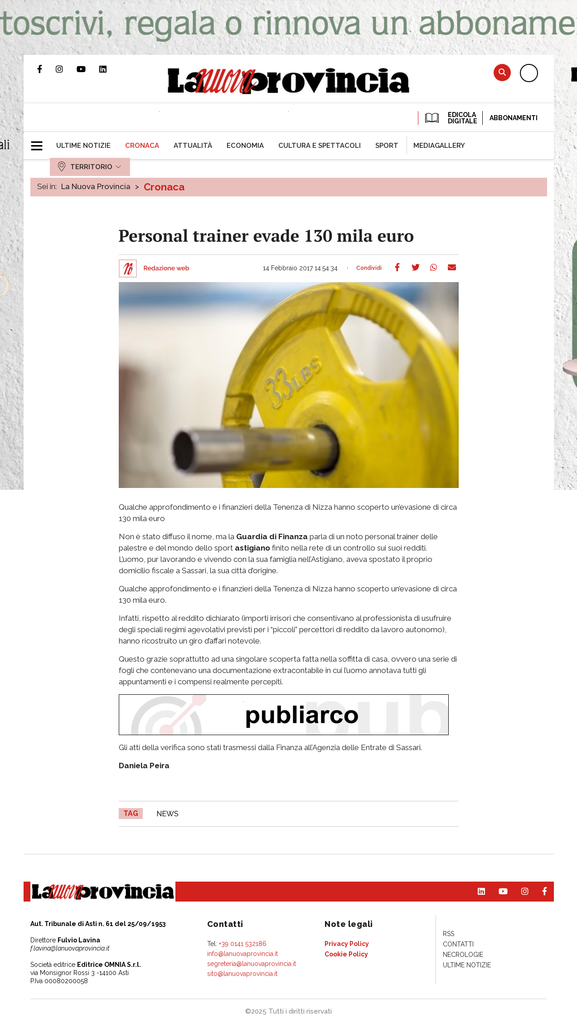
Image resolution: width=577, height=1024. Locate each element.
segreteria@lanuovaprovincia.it (251, 963)
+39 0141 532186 (243, 943)
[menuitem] (83, 146)
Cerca (502, 72)
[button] (40, 142)
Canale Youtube (88, 69)
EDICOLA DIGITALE (450, 118)
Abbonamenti (514, 118)
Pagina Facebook (46, 69)
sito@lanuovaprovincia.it (242, 973)
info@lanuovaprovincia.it (242, 953)
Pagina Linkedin (109, 69)
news (167, 813)
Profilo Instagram (66, 69)
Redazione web (166, 268)
